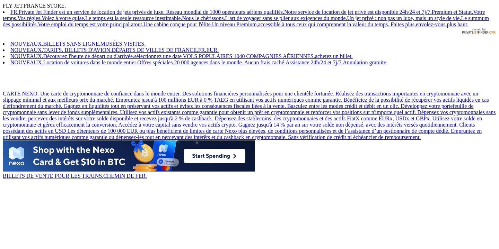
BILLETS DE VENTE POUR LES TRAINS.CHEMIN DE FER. (129, 173)
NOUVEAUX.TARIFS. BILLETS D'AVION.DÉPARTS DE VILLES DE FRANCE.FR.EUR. (114, 50)
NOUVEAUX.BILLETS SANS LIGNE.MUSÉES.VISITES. (78, 44)
